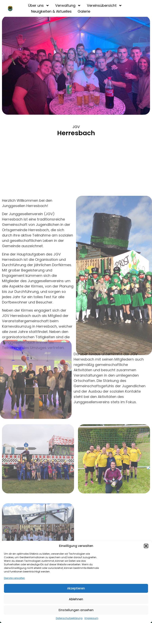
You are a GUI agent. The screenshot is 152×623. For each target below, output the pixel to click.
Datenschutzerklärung (69, 618)
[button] (146, 546)
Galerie (84, 11)
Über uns (38, 5)
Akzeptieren (76, 588)
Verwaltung (68, 5)
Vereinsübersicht (104, 5)
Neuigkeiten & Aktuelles (51, 11)
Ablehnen (76, 599)
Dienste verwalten (14, 578)
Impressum (91, 618)
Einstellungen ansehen (76, 610)
